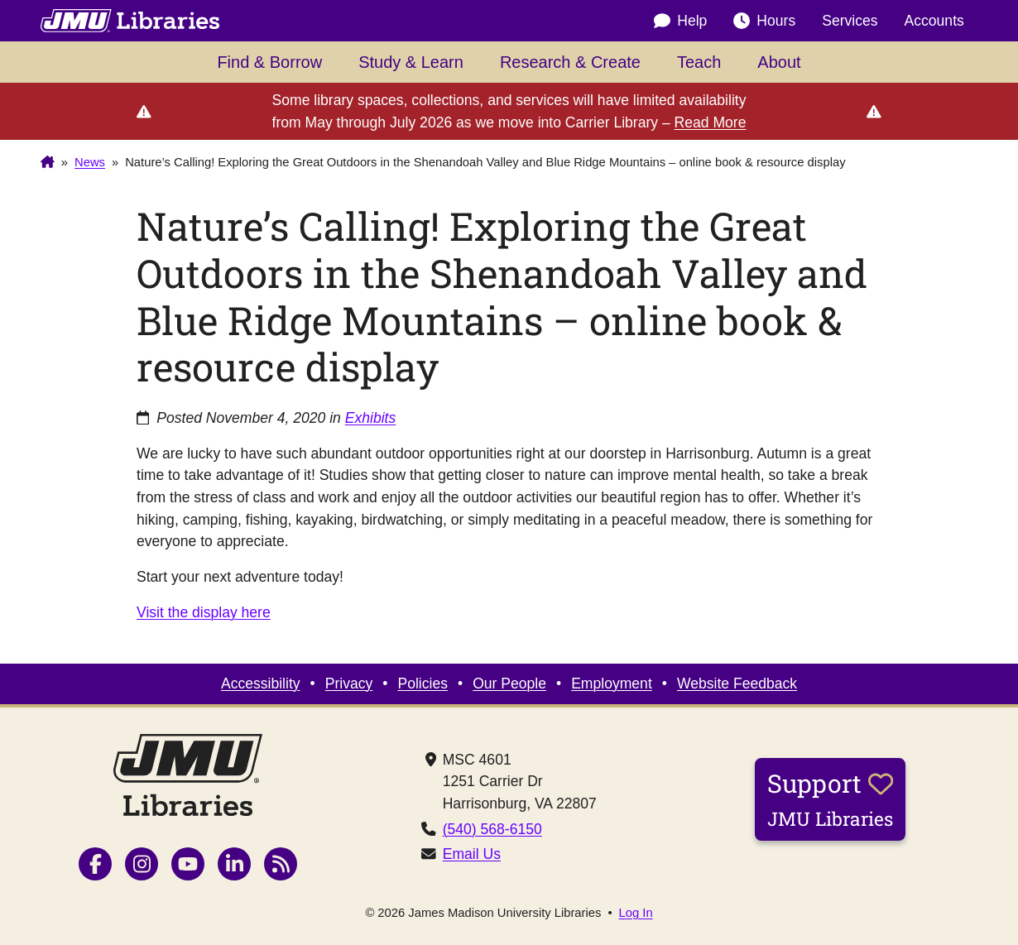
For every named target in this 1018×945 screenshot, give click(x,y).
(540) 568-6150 (492, 829)
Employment (611, 683)
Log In (636, 913)
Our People (509, 683)
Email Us (472, 854)
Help (680, 20)
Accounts (934, 20)
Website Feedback (737, 683)
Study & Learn (410, 62)
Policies (422, 683)
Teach (699, 62)
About (778, 62)
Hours (764, 20)
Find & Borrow (269, 62)
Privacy (349, 683)
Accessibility (260, 683)
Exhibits (370, 418)
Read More (711, 122)
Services (849, 20)
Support (830, 798)
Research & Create (570, 62)
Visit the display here (204, 612)
